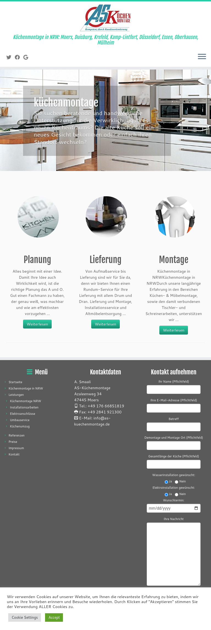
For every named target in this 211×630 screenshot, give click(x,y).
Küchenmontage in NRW (26, 388)
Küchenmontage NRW (25, 401)
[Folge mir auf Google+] (27, 57)
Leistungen (16, 395)
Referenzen (17, 435)
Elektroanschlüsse (22, 413)
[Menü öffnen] (202, 57)
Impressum (16, 448)
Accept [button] (54, 617)
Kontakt (14, 454)
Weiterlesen (37, 324)
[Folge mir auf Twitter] (10, 57)
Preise (13, 442)
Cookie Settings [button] (25, 617)
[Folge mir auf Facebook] (19, 57)
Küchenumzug (20, 426)
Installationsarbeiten (24, 407)
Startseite (15, 382)
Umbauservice (19, 420)
